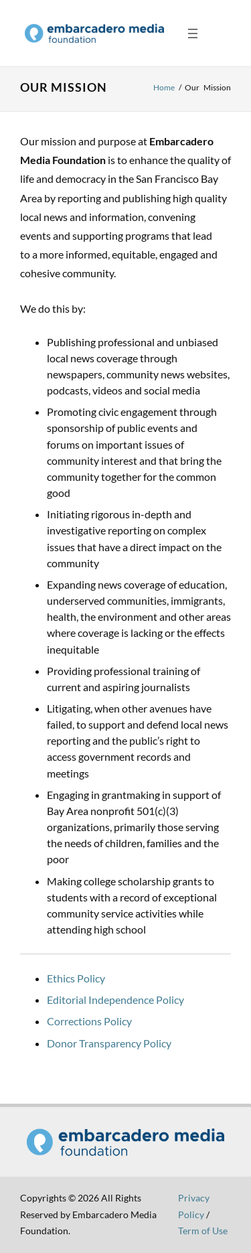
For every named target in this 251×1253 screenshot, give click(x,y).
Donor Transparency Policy (109, 1043)
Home (164, 87)
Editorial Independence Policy (115, 999)
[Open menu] (193, 33)
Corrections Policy (89, 1021)
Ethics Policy (76, 978)
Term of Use (203, 1230)
